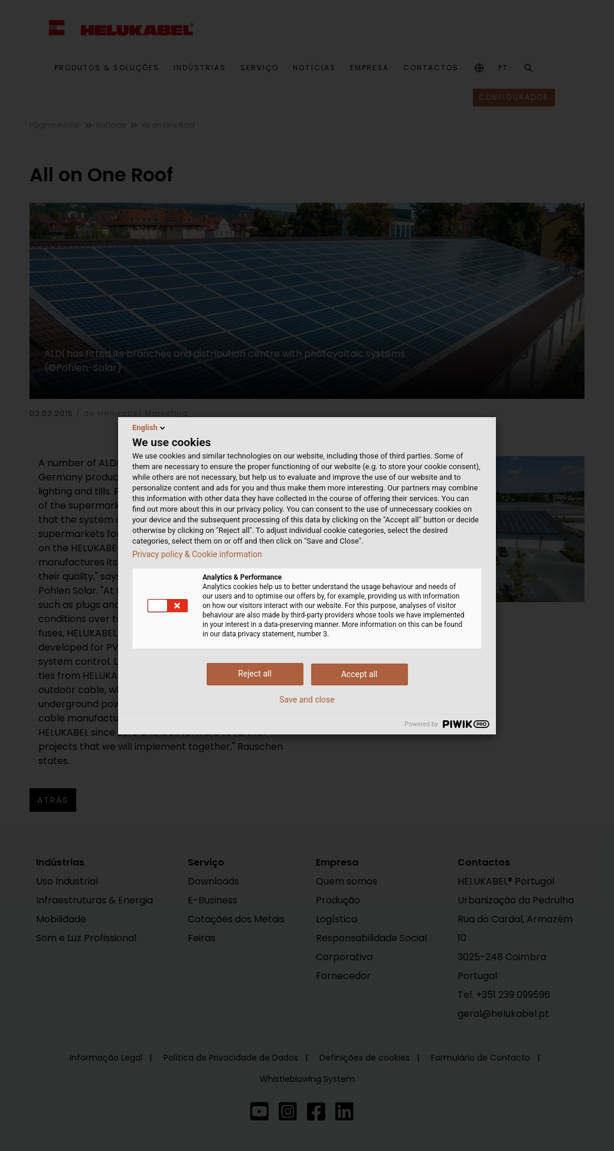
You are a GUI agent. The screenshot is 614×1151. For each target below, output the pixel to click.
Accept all (359, 674)
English (149, 428)
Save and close (307, 699)
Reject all (255, 673)
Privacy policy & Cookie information (197, 554)
